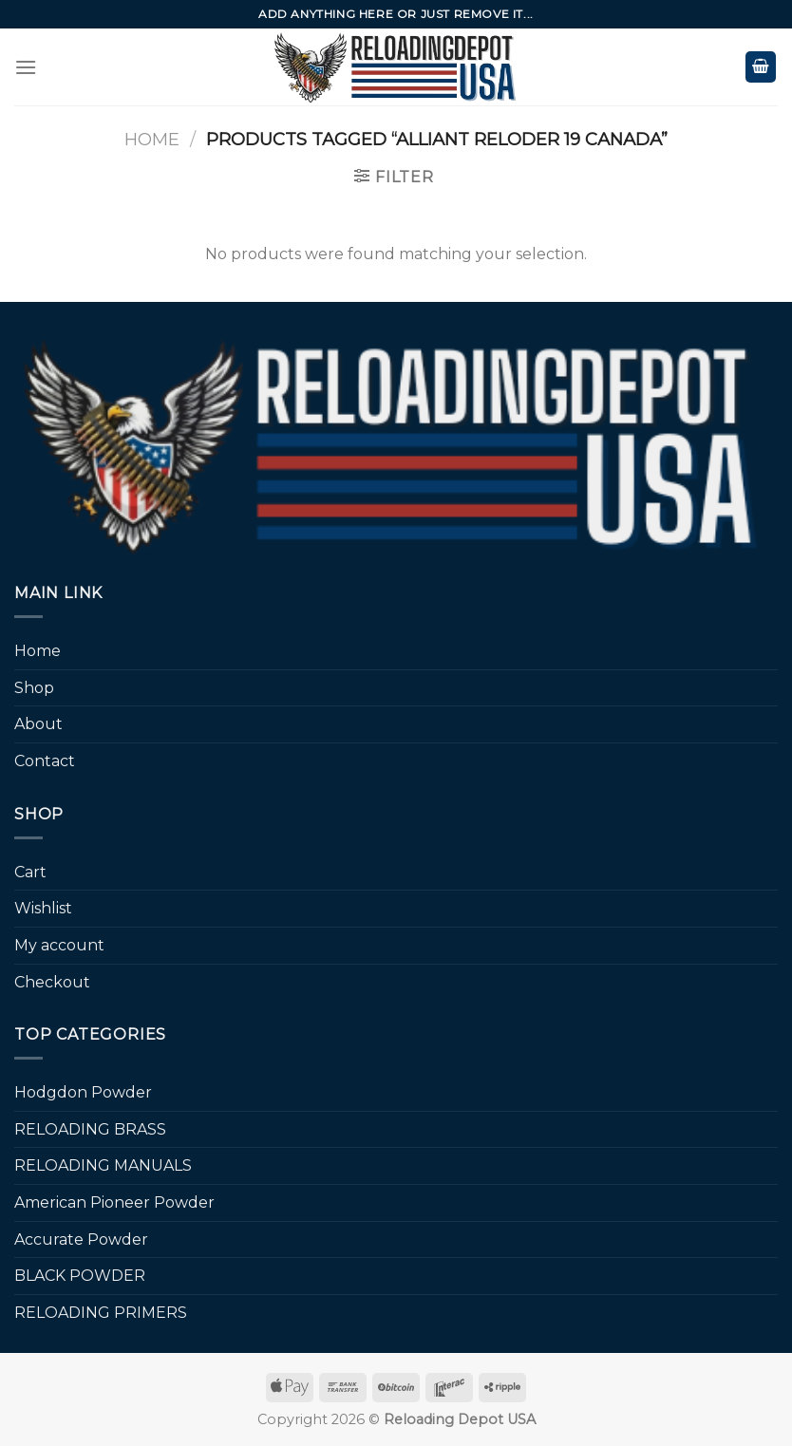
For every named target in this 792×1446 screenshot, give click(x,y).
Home (151, 139)
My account (59, 945)
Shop (34, 688)
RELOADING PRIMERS (100, 1313)
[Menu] (25, 67)
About (38, 724)
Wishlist (43, 908)
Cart (30, 872)
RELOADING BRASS (90, 1129)
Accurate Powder (81, 1239)
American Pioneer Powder (114, 1202)
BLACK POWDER (79, 1276)
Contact (44, 761)
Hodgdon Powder (83, 1092)
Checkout (52, 982)
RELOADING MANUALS (103, 1165)
